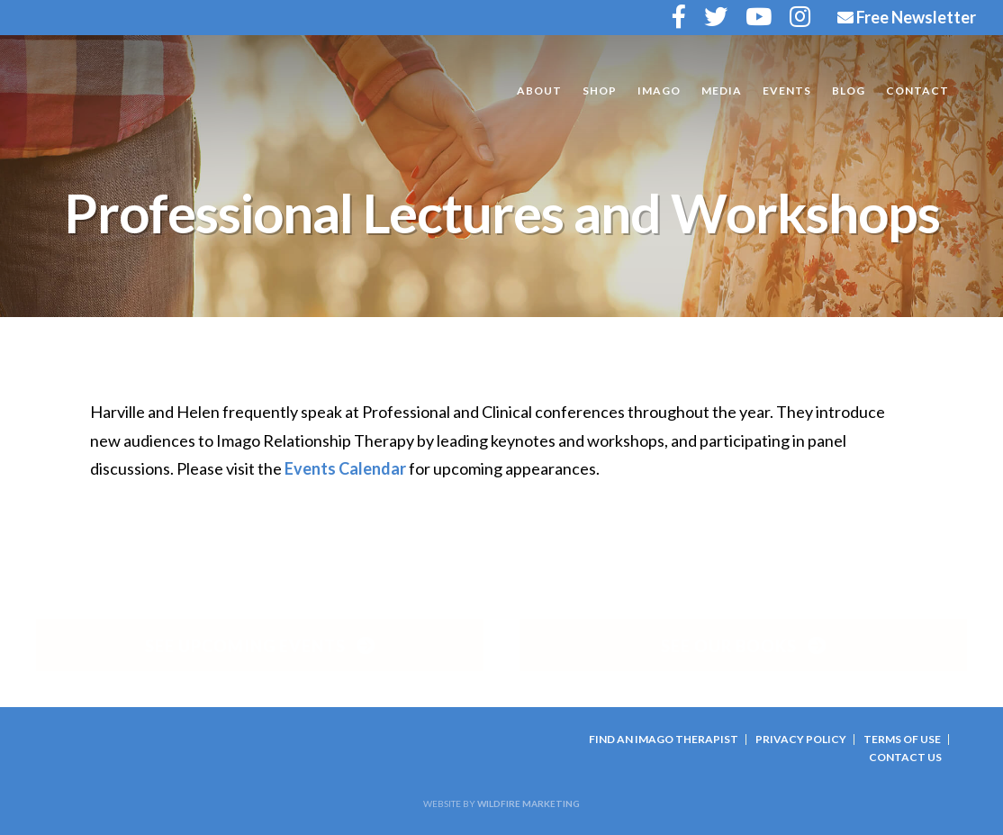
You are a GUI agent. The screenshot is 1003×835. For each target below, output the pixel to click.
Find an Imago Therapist (663, 739)
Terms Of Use (902, 739)
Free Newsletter (906, 17)
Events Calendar (345, 468)
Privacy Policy (800, 739)
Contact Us (905, 757)
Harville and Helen (162, 92)
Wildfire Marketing (528, 803)
